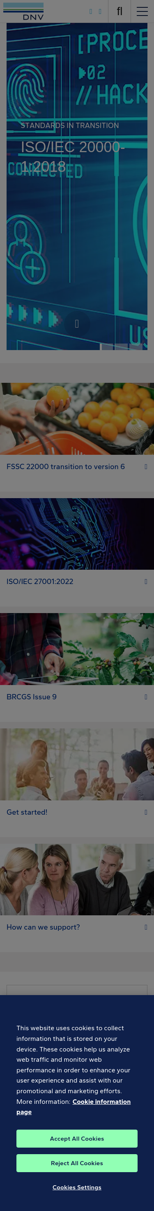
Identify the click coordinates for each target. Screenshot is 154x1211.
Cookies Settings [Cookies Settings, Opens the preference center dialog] (77, 1192)
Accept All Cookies (77, 1143)
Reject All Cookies (77, 1168)
